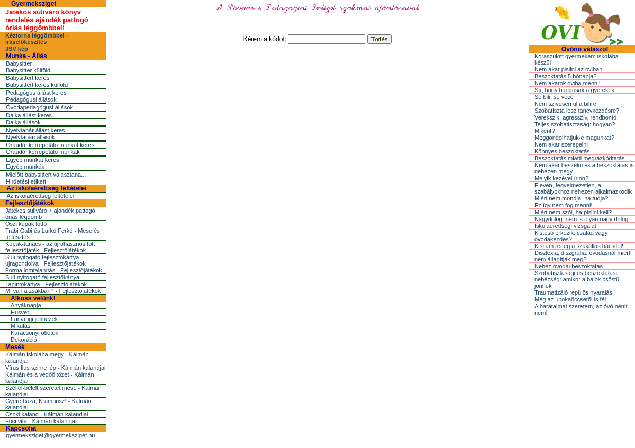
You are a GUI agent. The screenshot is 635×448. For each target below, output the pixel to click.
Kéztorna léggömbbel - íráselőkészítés (36, 38)
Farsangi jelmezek (34, 319)
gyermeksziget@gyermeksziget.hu (50, 435)
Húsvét (20, 312)
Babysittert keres (27, 78)
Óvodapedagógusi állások (39, 107)
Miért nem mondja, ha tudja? (571, 198)
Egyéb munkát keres (32, 160)
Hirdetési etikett (26, 181)
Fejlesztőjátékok (30, 203)
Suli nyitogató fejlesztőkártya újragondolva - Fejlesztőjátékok (45, 260)
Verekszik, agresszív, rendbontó (575, 117)
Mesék (15, 347)
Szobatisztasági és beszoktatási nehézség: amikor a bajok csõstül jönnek (577, 279)
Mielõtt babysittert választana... (46, 174)
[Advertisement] (317, 130)
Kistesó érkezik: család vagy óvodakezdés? (570, 236)
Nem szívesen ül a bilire (565, 103)
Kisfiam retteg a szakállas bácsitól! (578, 246)
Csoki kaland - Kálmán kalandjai (46, 414)
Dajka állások (23, 122)
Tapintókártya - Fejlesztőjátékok (46, 284)
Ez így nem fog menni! (563, 205)
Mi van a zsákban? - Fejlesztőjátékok (53, 291)
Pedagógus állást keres (36, 92)
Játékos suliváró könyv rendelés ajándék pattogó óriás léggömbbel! (46, 20)
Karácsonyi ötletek (34, 333)
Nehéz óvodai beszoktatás (568, 266)
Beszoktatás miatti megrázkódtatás (579, 158)
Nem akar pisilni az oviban (568, 69)
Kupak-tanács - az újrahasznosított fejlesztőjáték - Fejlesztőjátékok (50, 247)
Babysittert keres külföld (37, 84)
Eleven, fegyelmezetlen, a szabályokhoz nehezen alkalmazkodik (583, 188)
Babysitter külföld (28, 70)
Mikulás (20, 326)
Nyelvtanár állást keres (35, 130)
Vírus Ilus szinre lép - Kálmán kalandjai (55, 367)
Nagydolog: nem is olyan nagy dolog (581, 219)
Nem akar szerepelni (561, 144)
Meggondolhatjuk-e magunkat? (574, 137)
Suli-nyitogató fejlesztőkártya (42, 277)
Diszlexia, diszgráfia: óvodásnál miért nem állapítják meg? (582, 256)
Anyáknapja (26, 305)
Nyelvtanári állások (30, 137)
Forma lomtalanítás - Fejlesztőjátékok (53, 270)
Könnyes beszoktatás (562, 151)
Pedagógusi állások (31, 99)
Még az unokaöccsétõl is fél (570, 299)
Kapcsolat (21, 428)
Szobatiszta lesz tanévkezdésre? (576, 110)
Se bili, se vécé (554, 97)
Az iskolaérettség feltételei (46, 188)
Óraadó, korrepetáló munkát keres (50, 145)
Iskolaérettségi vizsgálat (565, 226)
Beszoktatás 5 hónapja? (565, 76)
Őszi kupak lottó (26, 224)
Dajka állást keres (29, 115)
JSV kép (16, 48)
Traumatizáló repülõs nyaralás (573, 292)
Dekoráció (24, 339)
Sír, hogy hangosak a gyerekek (574, 90)
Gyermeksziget (33, 3)
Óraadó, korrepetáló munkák (42, 152)
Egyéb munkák (25, 166)
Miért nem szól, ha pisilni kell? (573, 212)
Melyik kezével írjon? (561, 178)
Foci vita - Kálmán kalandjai (41, 421)
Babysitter (19, 63)
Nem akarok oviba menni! (567, 83)
